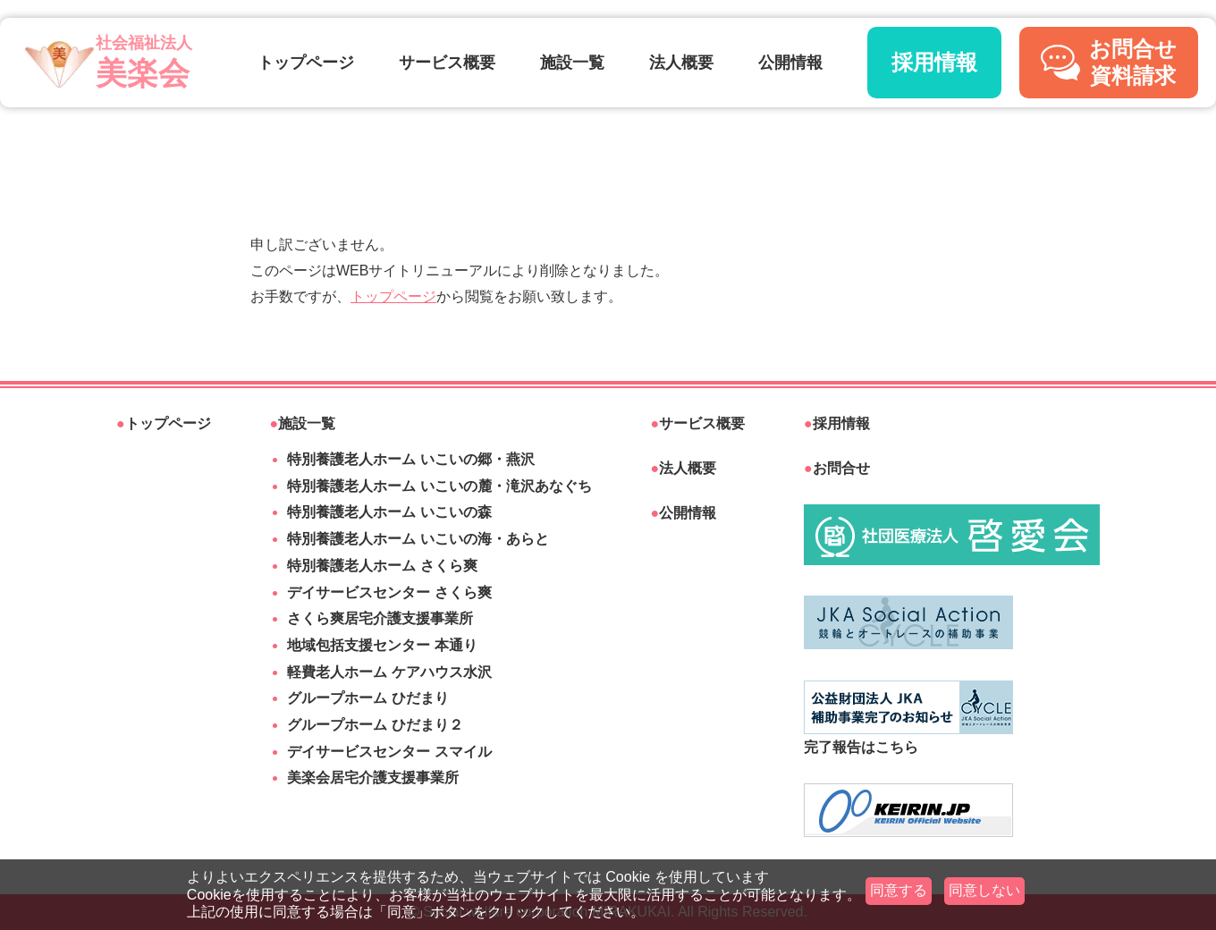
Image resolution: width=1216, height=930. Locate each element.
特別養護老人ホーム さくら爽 (382, 565)
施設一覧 (572, 63)
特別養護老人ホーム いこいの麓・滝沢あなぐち (439, 486)
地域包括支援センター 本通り (382, 645)
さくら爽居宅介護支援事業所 (380, 618)
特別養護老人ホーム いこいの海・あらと (417, 538)
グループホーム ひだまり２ (374, 724)
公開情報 (790, 63)
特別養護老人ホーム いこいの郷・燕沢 (410, 459)
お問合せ (837, 468)
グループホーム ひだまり (367, 698)
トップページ (306, 63)
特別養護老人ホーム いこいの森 (389, 512)
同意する (898, 890)
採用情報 (934, 62)
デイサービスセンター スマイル (389, 751)
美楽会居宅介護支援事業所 (373, 777)
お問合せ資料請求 (1109, 62)
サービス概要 (447, 63)
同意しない (984, 890)
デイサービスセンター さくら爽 (389, 592)
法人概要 (681, 63)
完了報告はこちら (908, 718)
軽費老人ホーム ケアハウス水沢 (389, 672)
